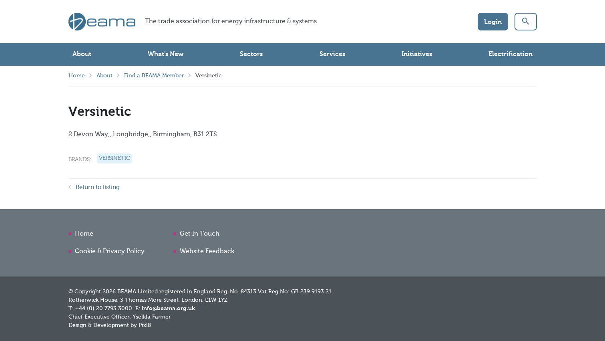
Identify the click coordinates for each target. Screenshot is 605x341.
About (81, 54)
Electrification (510, 54)
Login (493, 22)
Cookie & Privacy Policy (110, 251)
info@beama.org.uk (168, 308)
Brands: (79, 159)
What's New (165, 54)
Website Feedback (207, 251)
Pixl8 (145, 325)
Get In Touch (199, 234)
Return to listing (98, 187)
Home (76, 76)
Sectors (251, 54)
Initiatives (417, 54)
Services (332, 54)
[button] (526, 21)
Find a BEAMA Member (154, 76)
